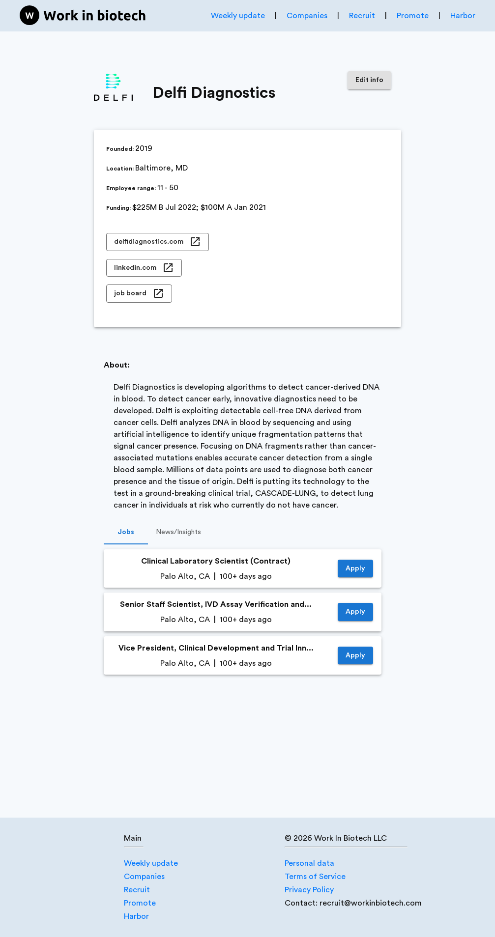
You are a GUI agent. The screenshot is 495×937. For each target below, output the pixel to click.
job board (139, 293)
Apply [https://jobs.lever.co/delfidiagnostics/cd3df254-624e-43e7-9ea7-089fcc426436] (355, 569)
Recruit (362, 16)
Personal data (309, 863)
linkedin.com (144, 268)
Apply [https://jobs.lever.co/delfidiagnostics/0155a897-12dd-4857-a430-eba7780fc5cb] (355, 612)
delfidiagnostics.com (157, 242)
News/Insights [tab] (178, 532)
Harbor (462, 16)
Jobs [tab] (126, 532)
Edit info (369, 80)
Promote (413, 16)
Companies (307, 16)
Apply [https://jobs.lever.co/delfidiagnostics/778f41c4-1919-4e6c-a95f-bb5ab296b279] (355, 656)
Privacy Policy (309, 890)
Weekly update (238, 16)
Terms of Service (315, 876)
